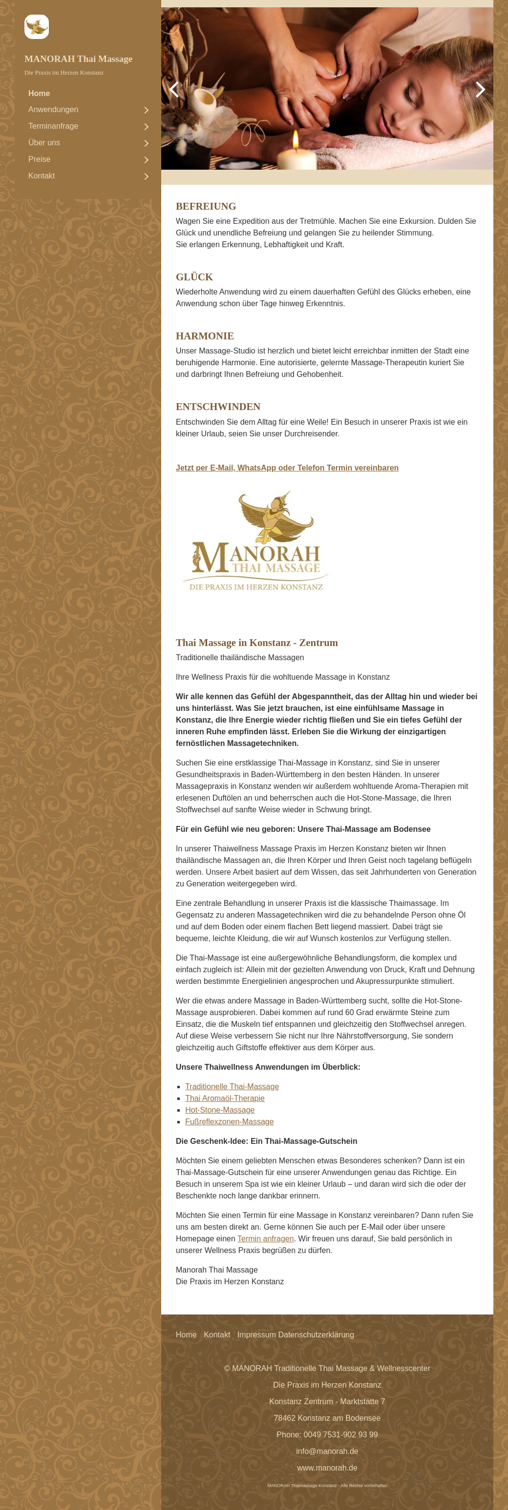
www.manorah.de (327, 1468)
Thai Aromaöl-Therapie (225, 1098)
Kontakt (41, 176)
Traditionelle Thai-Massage (232, 1086)
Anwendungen (53, 109)
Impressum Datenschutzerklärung (295, 1335)
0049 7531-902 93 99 (341, 1435)
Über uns (44, 142)
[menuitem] (87, 93)
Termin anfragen (265, 1239)
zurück (176, 96)
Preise (39, 159)
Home (39, 93)
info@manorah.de (327, 1451)
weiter (478, 96)
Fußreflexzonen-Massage (229, 1122)
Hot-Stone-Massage (219, 1110)
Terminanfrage (53, 126)
